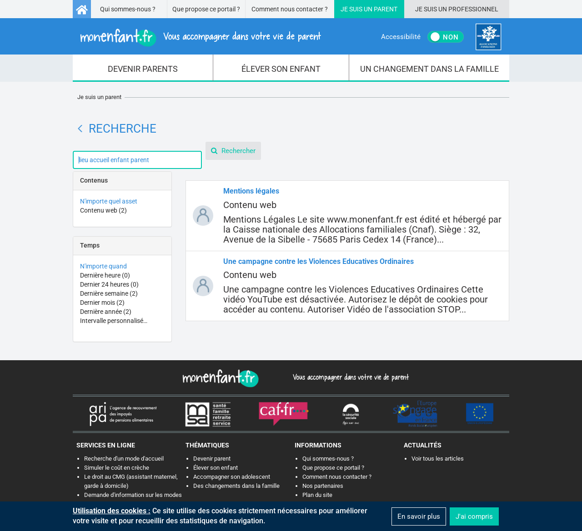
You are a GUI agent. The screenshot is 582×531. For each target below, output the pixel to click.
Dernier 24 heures (109, 284)
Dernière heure (105, 275)
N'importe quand (103, 266)
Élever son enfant (215, 467)
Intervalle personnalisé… (113, 320)
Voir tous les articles (437, 458)
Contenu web (103, 210)
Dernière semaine (109, 293)
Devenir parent (212, 458)
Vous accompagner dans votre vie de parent (349, 377)
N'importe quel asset (108, 201)
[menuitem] (143, 68)
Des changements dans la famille (236, 485)
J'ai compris (474, 516)
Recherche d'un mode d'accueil (124, 458)
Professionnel (473, 9)
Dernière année (105, 311)
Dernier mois (102, 302)
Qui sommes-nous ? (128, 9)
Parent (385, 9)
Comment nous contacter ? (289, 9)
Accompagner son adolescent (231, 476)
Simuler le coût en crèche (116, 467)
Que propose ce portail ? (206, 9)
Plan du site (317, 494)
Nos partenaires (322, 485)
